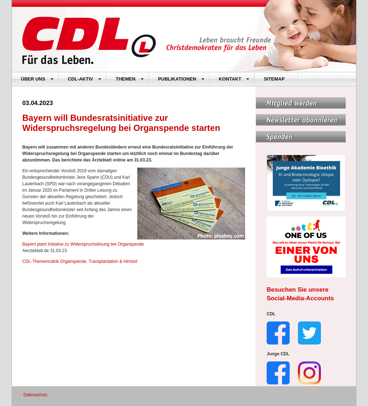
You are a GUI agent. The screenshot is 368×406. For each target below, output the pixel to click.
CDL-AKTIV (84, 79)
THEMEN (130, 79)
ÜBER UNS (37, 79)
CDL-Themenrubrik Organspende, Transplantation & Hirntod (79, 261)
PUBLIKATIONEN (181, 79)
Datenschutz (35, 394)
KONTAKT (234, 79)
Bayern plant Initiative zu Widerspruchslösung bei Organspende (83, 244)
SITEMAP (274, 79)
